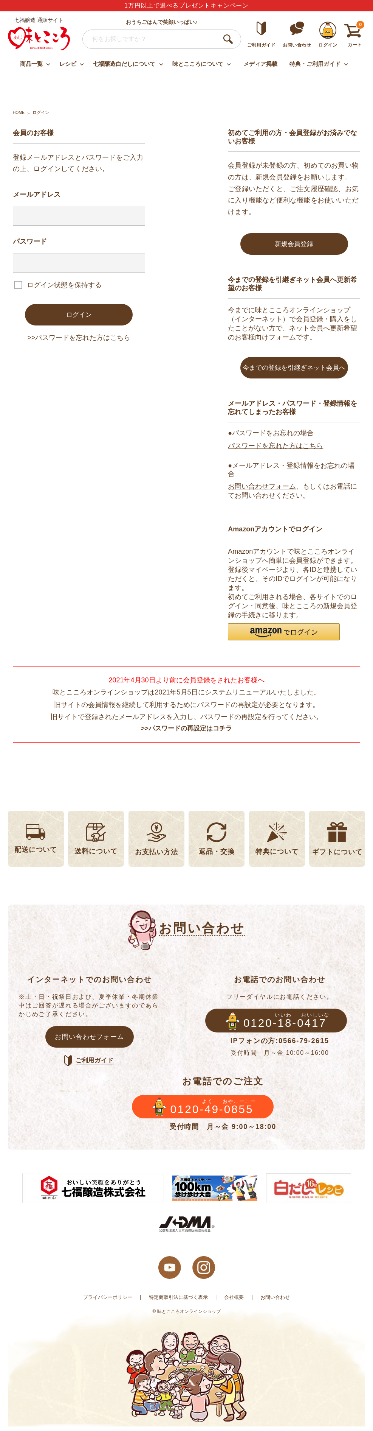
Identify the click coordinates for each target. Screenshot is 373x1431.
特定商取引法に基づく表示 (178, 1302)
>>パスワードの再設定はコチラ (186, 730)
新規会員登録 (294, 244)
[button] (284, 633)
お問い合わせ (280, 1302)
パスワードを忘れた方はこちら (275, 447)
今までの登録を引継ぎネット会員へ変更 (294, 372)
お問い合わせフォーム (262, 488)
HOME (19, 112)
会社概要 (237, 1302)
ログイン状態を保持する (64, 284)
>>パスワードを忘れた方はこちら (78, 338)
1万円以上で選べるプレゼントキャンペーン (186, 5)
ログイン (79, 315)
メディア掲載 (260, 64)
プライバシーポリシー (103, 1302)
